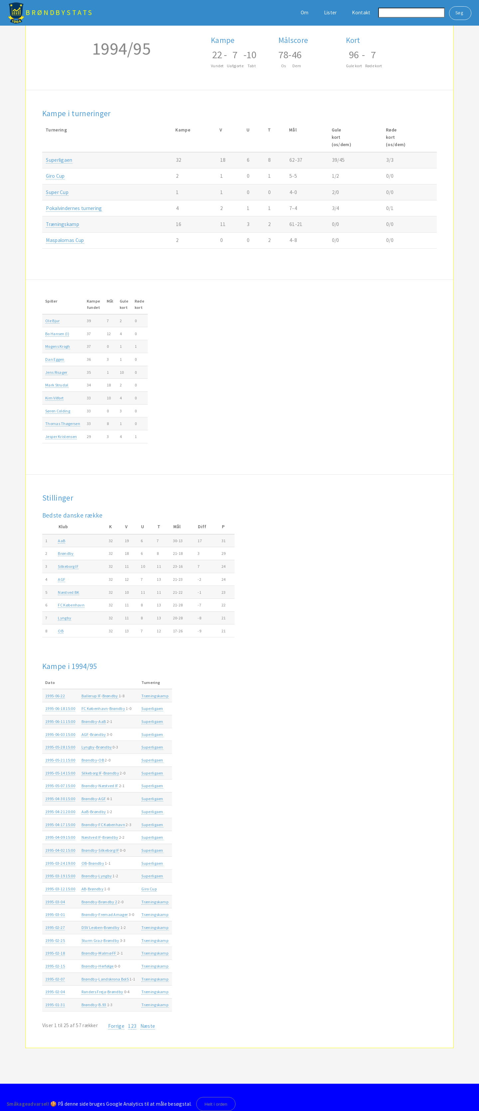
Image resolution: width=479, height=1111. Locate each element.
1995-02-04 (55, 991)
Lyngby (64, 617)
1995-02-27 (55, 927)
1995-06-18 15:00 (60, 708)
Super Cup (57, 192)
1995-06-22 (55, 695)
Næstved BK (68, 592)
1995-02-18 (55, 953)
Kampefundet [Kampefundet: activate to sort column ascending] (93, 304)
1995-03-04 (55, 901)
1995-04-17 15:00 (60, 824)
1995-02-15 (55, 966)
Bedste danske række (72, 515)
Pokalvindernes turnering (74, 208)
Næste (147, 1026)
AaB (61, 540)
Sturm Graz (91, 940)
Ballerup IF (91, 695)
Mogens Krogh (57, 346)
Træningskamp (62, 224)
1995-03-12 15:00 (60, 888)
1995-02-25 (55, 940)
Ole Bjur (52, 320)
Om (305, 12)
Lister (330, 12)
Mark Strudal (57, 384)
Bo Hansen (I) (57, 333)
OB (61, 630)
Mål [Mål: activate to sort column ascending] (110, 301)
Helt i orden (216, 1104)
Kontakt (361, 12)
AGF (61, 579)
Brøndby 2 (107, 901)
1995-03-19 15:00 (60, 875)
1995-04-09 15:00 (60, 837)
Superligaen (59, 160)
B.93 (102, 1004)
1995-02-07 (55, 979)
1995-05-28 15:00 (60, 747)
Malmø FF (107, 953)
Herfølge (105, 966)
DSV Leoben (91, 927)
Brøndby (66, 553)
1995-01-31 (55, 1004)
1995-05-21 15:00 (60, 760)
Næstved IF (108, 785)
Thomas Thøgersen (62, 423)
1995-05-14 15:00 (60, 773)
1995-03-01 (55, 914)
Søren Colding (57, 410)
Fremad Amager (113, 914)
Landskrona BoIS (113, 979)
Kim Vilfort (54, 397)
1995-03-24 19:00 (60, 863)
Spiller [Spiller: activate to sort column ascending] (51, 301)
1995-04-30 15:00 (60, 798)
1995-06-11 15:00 (60, 721)
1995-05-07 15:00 (60, 785)
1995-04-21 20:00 (60, 811)
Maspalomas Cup (65, 240)
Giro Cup (55, 176)
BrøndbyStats (59, 12)
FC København (71, 604)
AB (83, 888)
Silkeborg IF (68, 566)
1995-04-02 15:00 (60, 850)
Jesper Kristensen (61, 436)
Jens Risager (56, 372)
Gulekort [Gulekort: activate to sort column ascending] (124, 304)
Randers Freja (93, 991)
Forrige (116, 1026)
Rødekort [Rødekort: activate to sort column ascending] (139, 304)
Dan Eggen (55, 359)
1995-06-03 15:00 (60, 734)
